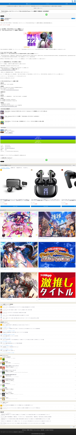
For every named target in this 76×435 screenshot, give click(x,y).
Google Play (38, 141)
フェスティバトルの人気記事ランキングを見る (6, 345)
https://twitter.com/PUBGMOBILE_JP (10, 148)
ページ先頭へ (73, 426)
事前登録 (35, 8)
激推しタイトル (39, 8)
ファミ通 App (3, 1)
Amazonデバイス (19, 167)
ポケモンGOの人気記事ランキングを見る (6, 341)
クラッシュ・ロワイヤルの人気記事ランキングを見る (7, 352)
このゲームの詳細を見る (9, 132)
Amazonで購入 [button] (15, 206)
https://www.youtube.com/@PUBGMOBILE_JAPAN (8, 106)
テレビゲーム (25, 167)
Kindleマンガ (13, 167)
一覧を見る (73, 165)
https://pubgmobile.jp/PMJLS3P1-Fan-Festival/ (7, 70)
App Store (38, 137)
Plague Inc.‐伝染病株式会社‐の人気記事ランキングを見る (7, 334)
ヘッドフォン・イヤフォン (5, 167)
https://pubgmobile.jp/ (8, 146)
